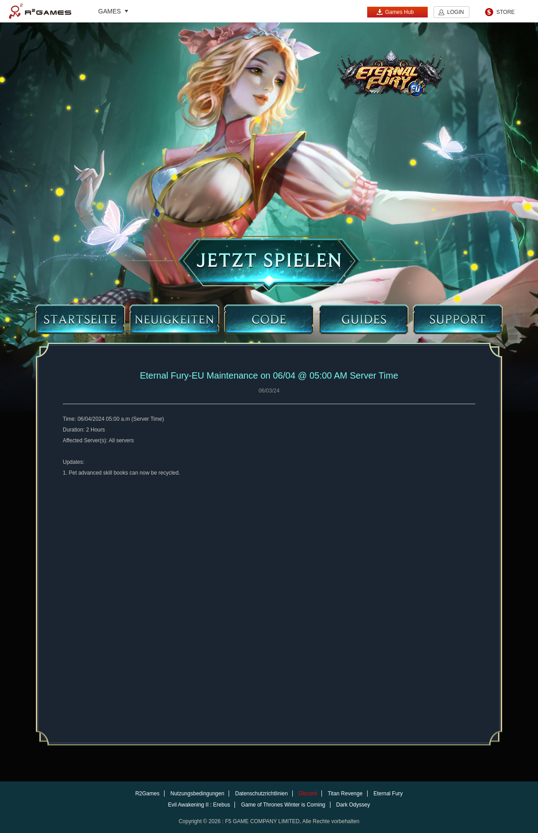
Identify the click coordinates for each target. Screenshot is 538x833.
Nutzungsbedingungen (197, 793)
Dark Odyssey (353, 805)
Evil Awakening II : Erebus (199, 805)
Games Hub (395, 12)
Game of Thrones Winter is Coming (283, 805)
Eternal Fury (388, 793)
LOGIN (455, 12)
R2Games (40, 11)
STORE (505, 12)
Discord (308, 793)
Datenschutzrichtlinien (261, 793)
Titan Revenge (345, 793)
